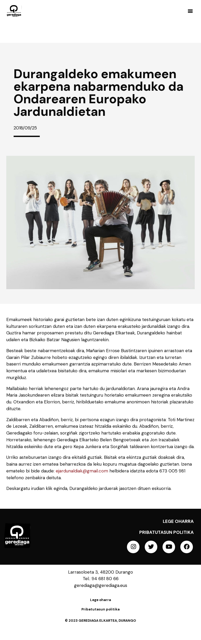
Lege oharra (178, 521)
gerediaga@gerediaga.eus (100, 585)
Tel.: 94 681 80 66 (101, 578)
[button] (190, 11)
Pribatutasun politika (166, 532)
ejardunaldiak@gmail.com (82, 471)
